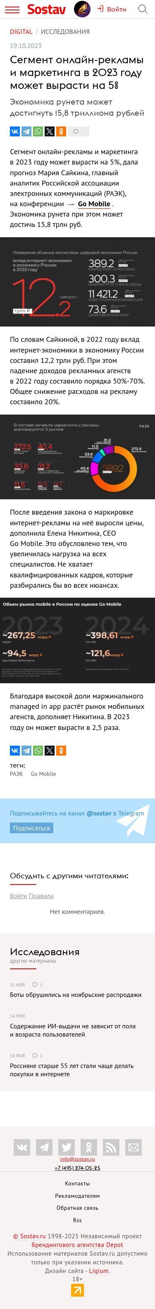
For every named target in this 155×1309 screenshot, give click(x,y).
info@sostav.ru (77, 1159)
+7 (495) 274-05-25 (77, 1168)
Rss (77, 1220)
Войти (18, 896)
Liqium (99, 1271)
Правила (41, 896)
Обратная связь (78, 1207)
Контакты (77, 1183)
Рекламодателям (77, 1195)
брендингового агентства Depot (77, 1245)
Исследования (45, 951)
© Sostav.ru (29, 1236)
